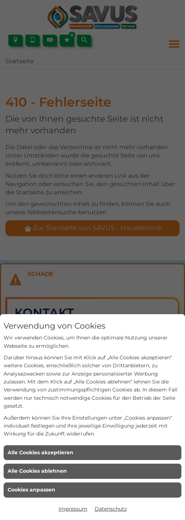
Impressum (73, 509)
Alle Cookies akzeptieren (40, 452)
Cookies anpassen (31, 489)
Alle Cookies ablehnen (37, 471)
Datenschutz (111, 509)
